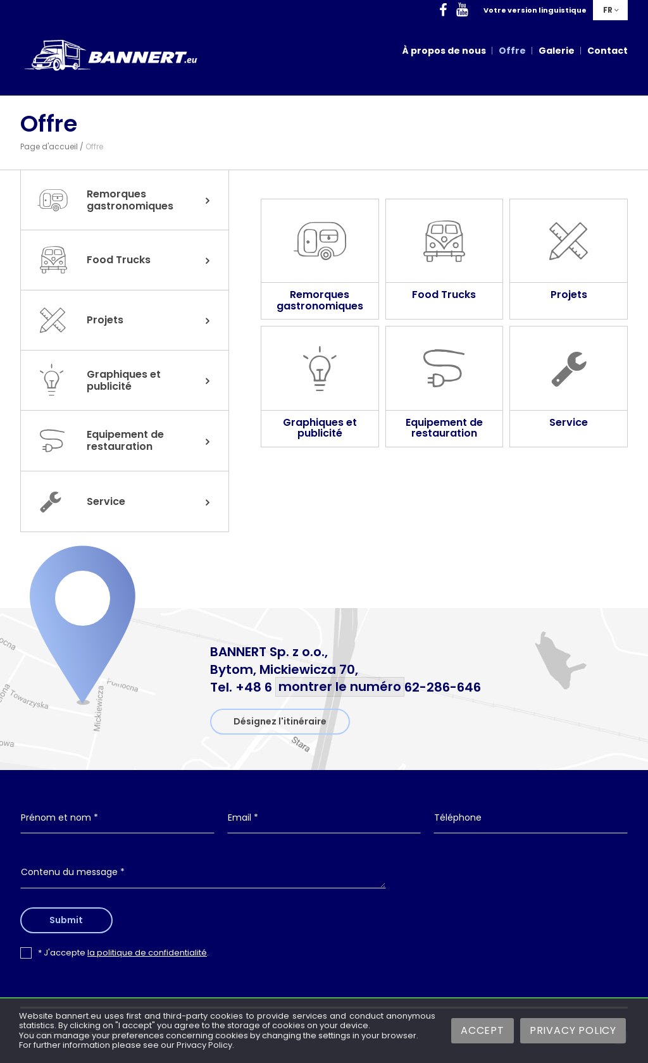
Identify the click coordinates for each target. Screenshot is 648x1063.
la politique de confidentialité (147, 953)
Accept (482, 1030)
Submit (70, 920)
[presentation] (513, 882)
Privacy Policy (573, 1030)
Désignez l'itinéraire (280, 721)
